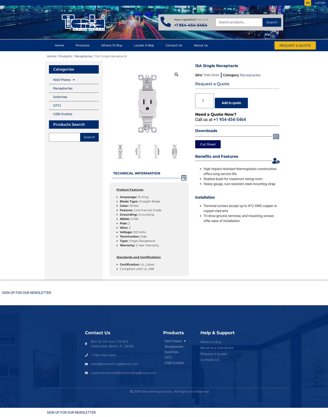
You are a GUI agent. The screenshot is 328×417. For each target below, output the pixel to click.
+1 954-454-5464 (190, 25)
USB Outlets (62, 114)
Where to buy (111, 45)
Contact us (174, 45)
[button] (176, 74)
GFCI (57, 105)
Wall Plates (64, 80)
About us (201, 45)
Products (82, 45)
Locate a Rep (144, 45)
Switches (60, 97)
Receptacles (83, 56)
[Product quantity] (204, 100)
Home (59, 45)
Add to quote (231, 103)
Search (272, 22)
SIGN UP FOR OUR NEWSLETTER (26, 293)
